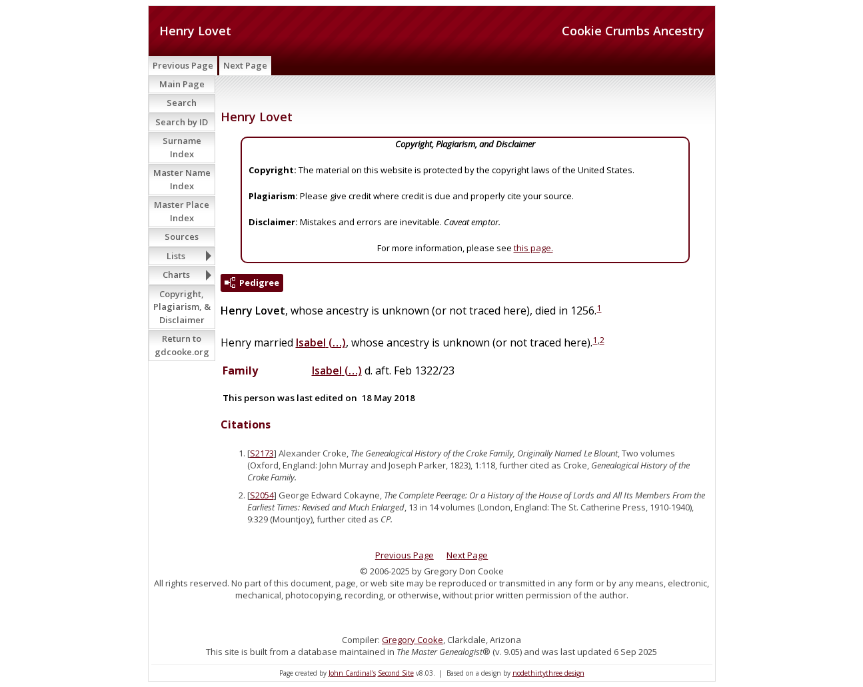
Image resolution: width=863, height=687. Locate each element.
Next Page (245, 65)
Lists (176, 256)
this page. (533, 248)
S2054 (262, 495)
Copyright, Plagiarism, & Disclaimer (182, 307)
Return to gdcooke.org (182, 345)
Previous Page (183, 65)
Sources (182, 237)
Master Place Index (181, 211)
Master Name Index (182, 179)
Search (182, 103)
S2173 (262, 453)
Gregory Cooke (412, 640)
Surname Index (182, 147)
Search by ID (181, 122)
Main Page (182, 84)
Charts (176, 275)
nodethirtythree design (548, 673)
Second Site (396, 673)
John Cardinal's (352, 673)
